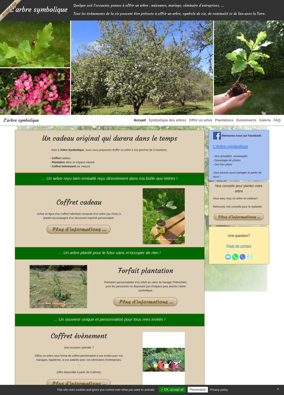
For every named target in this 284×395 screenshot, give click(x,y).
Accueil (140, 120)
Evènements (246, 120)
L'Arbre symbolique (230, 146)
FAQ (277, 120)
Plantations (224, 120)
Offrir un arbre (200, 120)
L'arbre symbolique (21, 120)
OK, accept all (172, 389)
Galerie (265, 120)
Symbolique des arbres (168, 120)
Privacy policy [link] (219, 389)
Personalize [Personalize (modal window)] (198, 389)
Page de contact (238, 246)
